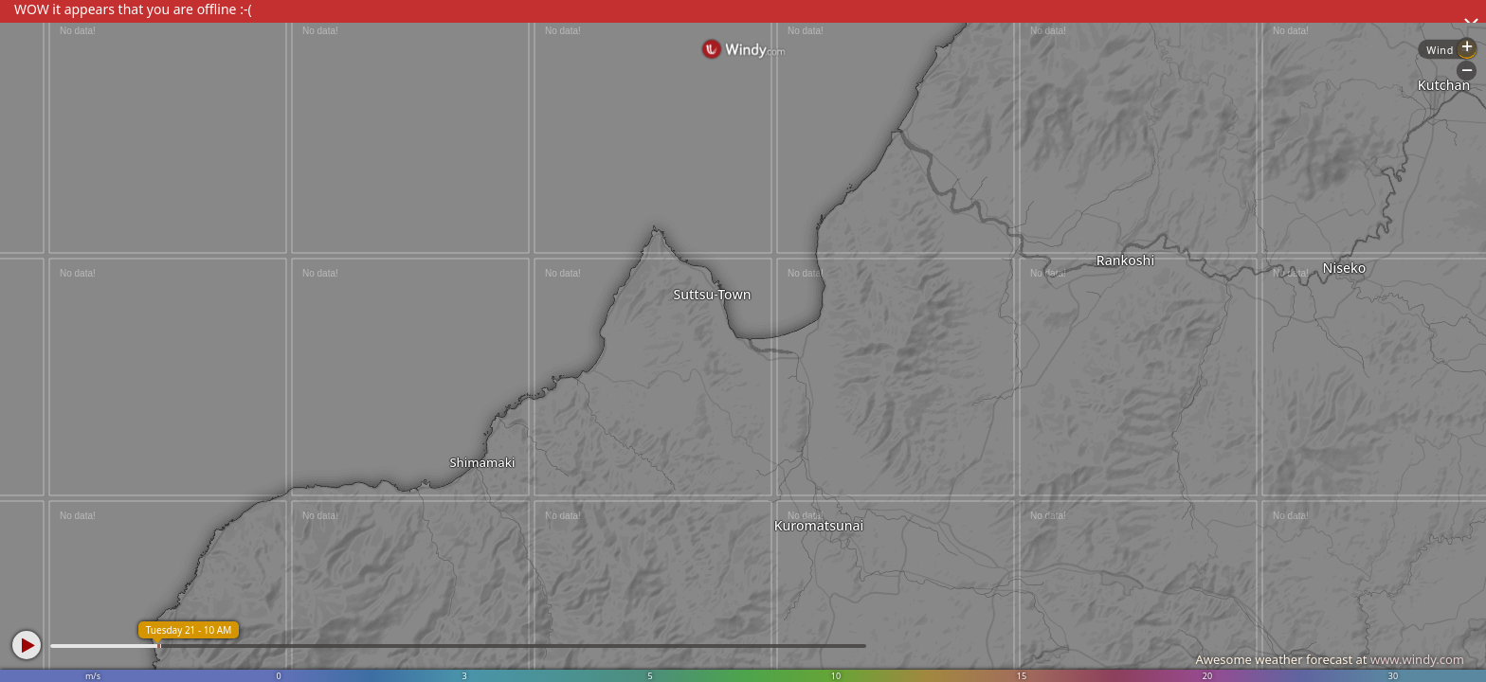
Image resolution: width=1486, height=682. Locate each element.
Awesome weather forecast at (1329, 659)
